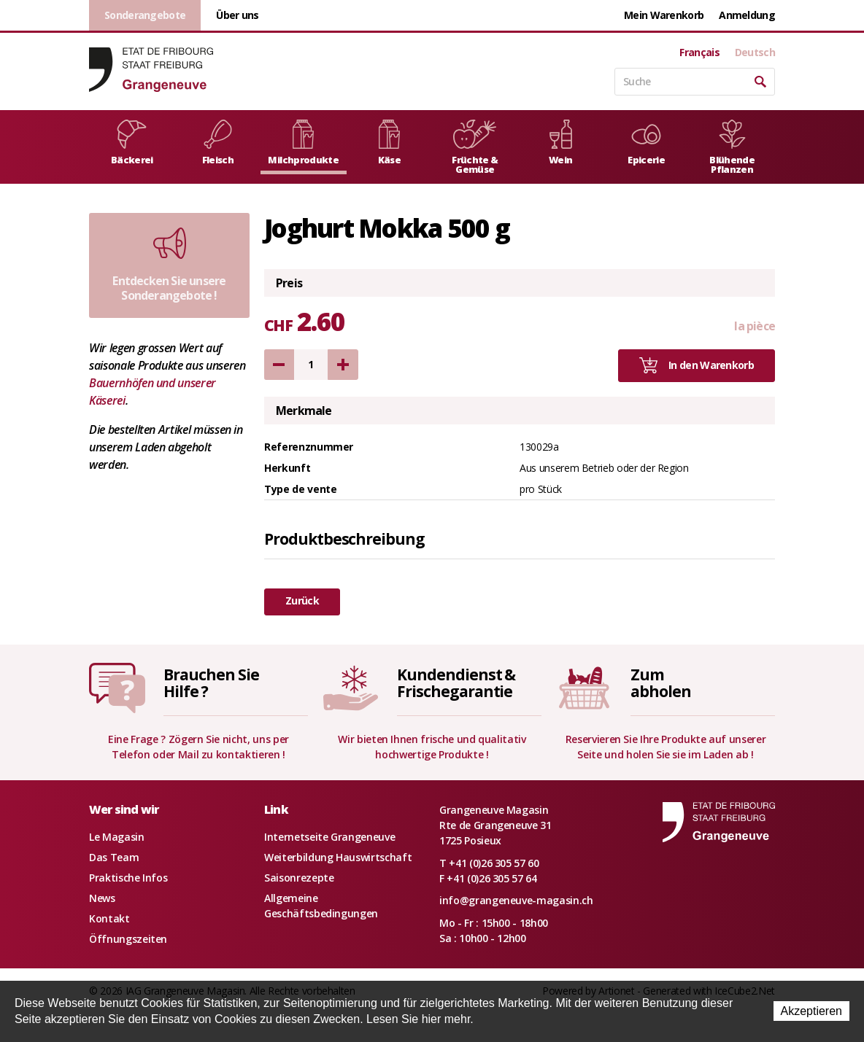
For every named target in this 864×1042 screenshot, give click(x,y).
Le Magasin (116, 837)
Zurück (302, 600)
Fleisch (217, 143)
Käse (389, 143)
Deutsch (755, 52)
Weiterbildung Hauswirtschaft (338, 857)
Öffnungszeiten (128, 939)
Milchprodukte (303, 143)
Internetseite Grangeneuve (329, 837)
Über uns (237, 15)
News (102, 898)
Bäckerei (131, 143)
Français (699, 52)
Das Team (114, 857)
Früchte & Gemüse (475, 148)
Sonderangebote (144, 15)
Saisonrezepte (298, 877)
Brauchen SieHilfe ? (210, 682)
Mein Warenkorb (663, 15)
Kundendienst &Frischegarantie (456, 682)
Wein (560, 143)
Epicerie (646, 143)
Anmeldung (747, 15)
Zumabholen (660, 682)
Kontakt (109, 918)
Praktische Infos (128, 877)
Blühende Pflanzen (732, 148)
